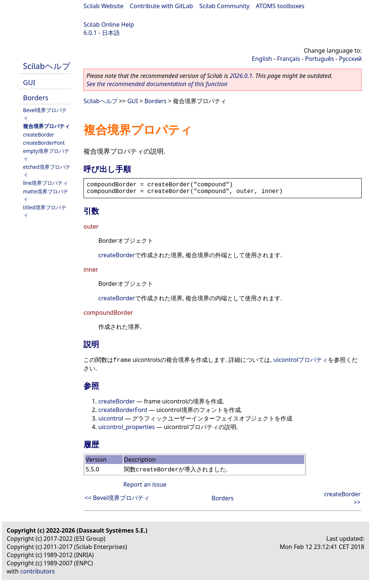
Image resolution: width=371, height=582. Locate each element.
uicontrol (110, 418)
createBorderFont (44, 142)
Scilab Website (103, 6)
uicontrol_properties (126, 427)
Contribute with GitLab (161, 6)
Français (288, 59)
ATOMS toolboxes (280, 6)
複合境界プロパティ (46, 126)
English (262, 59)
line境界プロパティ (45, 182)
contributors (37, 571)
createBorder (38, 134)
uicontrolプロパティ (300, 360)
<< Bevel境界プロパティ (117, 498)
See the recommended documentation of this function (156, 84)
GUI (29, 82)
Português (319, 59)
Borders (35, 97)
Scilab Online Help (108, 24)
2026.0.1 (241, 76)
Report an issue (144, 484)
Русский (350, 59)
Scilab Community (224, 6)
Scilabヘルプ (46, 66)
